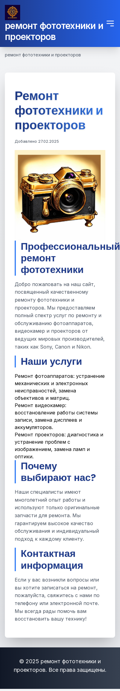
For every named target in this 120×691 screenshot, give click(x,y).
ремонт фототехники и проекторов (54, 31)
